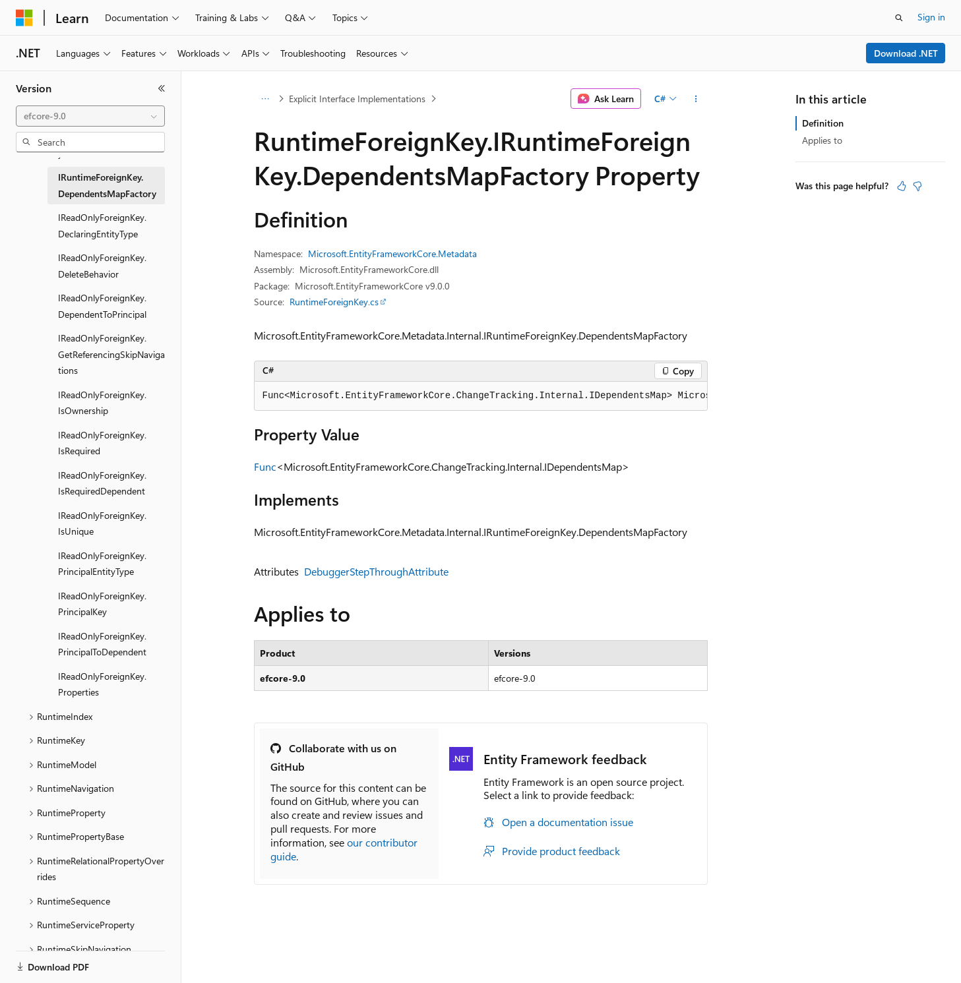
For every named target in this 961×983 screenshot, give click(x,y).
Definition (823, 123)
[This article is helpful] (902, 186)
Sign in (931, 17)
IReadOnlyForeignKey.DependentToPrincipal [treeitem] (102, 305)
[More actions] (695, 98)
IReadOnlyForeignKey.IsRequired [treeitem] (102, 443)
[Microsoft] (24, 17)
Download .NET (906, 53)
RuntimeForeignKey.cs (334, 301)
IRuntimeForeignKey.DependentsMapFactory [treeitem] (107, 185)
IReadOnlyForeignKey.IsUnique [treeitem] (102, 523)
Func (265, 466)
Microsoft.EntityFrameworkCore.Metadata (392, 253)
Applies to (822, 140)
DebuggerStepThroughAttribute (376, 571)
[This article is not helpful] (917, 186)
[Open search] (899, 18)
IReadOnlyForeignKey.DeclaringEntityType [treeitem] (102, 225)
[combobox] (90, 116)
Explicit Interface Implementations (357, 98)
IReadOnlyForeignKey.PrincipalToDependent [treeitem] (102, 644)
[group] (481, 396)
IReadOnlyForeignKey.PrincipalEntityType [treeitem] (102, 563)
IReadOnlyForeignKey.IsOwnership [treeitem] (102, 402)
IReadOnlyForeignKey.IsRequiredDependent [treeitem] (102, 483)
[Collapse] (161, 88)
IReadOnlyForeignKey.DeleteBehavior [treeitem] (102, 265)
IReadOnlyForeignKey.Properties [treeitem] (102, 684)
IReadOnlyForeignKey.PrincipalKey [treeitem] (102, 603)
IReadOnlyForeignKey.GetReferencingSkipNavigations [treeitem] (111, 354)
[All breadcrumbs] (265, 98)
